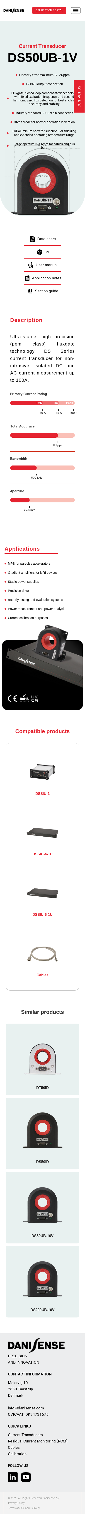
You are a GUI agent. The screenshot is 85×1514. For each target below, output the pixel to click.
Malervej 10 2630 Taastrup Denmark (20, 1389)
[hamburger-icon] (75, 10)
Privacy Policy (16, 1503)
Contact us (79, 96)
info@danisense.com (26, 1408)
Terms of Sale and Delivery (24, 1508)
